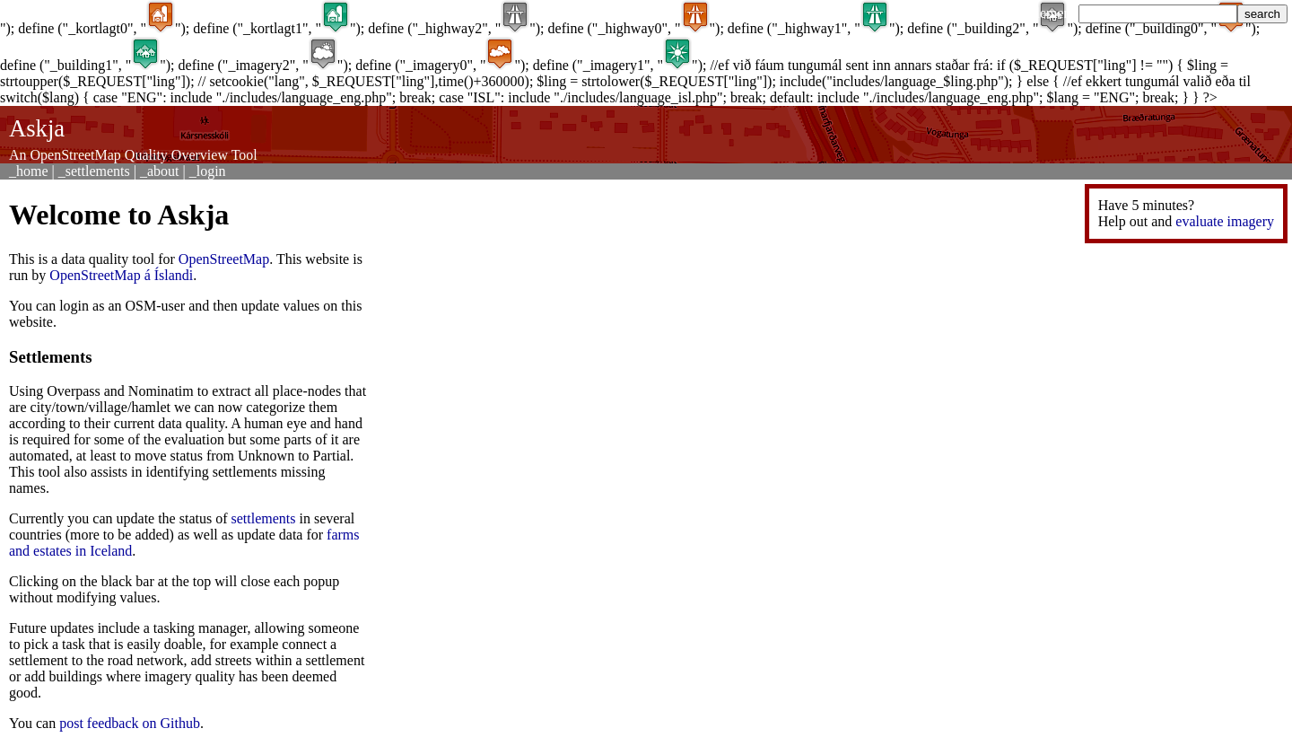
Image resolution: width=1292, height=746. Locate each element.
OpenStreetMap (224, 259)
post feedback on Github (129, 723)
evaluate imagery (1224, 221)
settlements (263, 518)
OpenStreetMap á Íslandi (121, 275)
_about (159, 171)
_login (207, 171)
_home (28, 171)
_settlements (94, 171)
